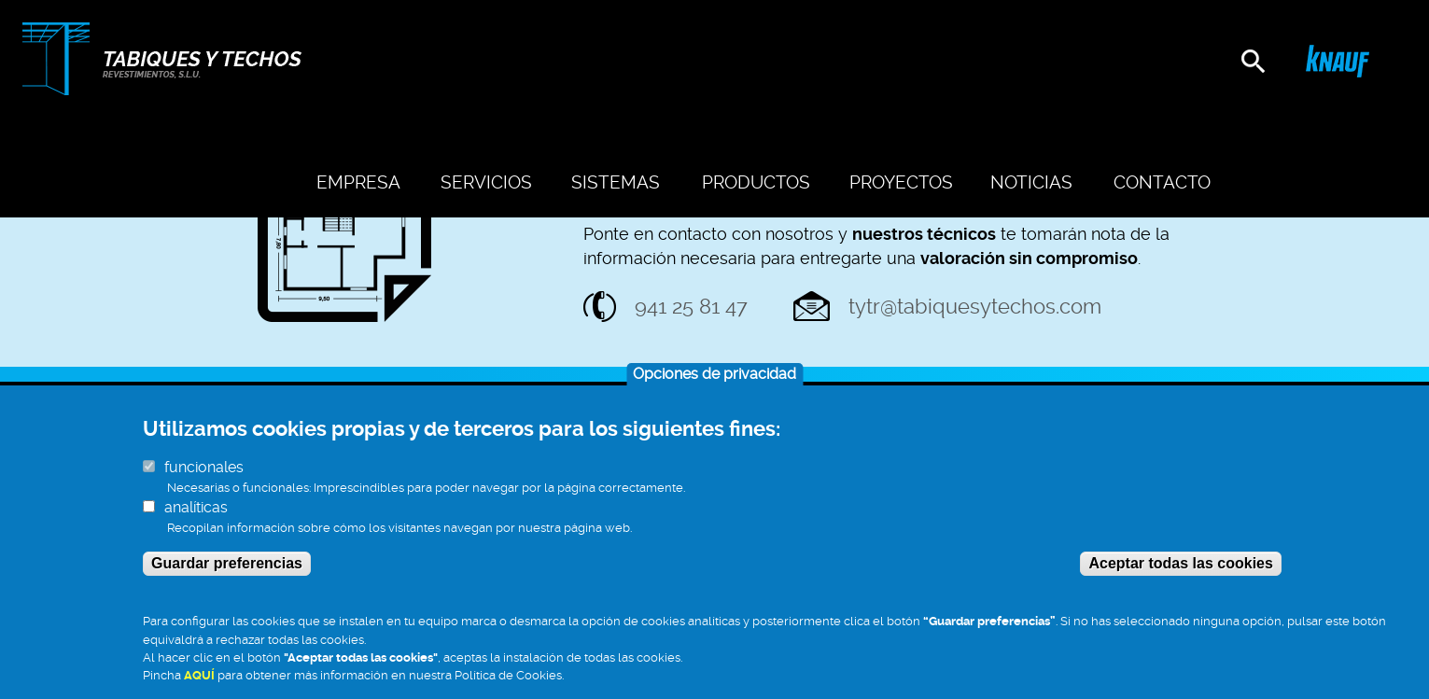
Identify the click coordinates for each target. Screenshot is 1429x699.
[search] (1253, 61)
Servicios (564, 63)
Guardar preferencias (226, 583)
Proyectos (929, 63)
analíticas (196, 527)
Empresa (452, 63)
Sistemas (679, 63)
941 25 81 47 (691, 306)
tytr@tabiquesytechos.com (974, 306)
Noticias (1046, 63)
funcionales (204, 487)
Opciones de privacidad (714, 393)
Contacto (1160, 63)
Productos (801, 63)
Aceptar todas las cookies (1180, 583)
